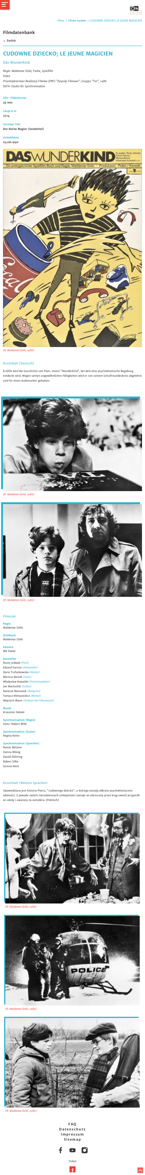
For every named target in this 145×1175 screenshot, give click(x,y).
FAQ (72, 1124)
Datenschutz (72, 1129)
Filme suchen (77, 20)
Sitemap (72, 1139)
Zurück (9, 40)
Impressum (72, 1134)
